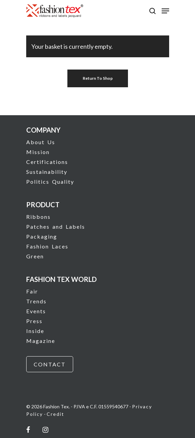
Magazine (40, 340)
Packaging (41, 236)
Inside (35, 331)
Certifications (47, 161)
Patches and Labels (55, 226)
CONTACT (50, 364)
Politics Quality (50, 181)
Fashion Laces (47, 246)
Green (35, 256)
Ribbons (38, 216)
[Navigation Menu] (165, 10)
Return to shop (98, 78)
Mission (38, 152)
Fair (32, 291)
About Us (40, 142)
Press (34, 321)
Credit (55, 414)
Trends (36, 301)
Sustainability (46, 171)
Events (36, 311)
